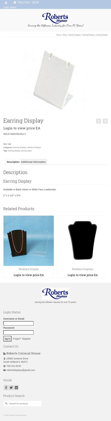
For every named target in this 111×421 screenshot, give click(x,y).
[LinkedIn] (16, 387)
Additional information (33, 162)
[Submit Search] (5, 403)
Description (13, 162)
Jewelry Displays (34, 147)
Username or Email (13, 318)
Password (8, 327)
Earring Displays (19, 147)
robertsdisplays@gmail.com (19, 370)
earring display (14, 151)
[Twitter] (11, 387)
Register (26, 338)
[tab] (13, 162)
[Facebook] (6, 387)
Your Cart (26, 2)
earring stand (26, 151)
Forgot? (17, 338)
